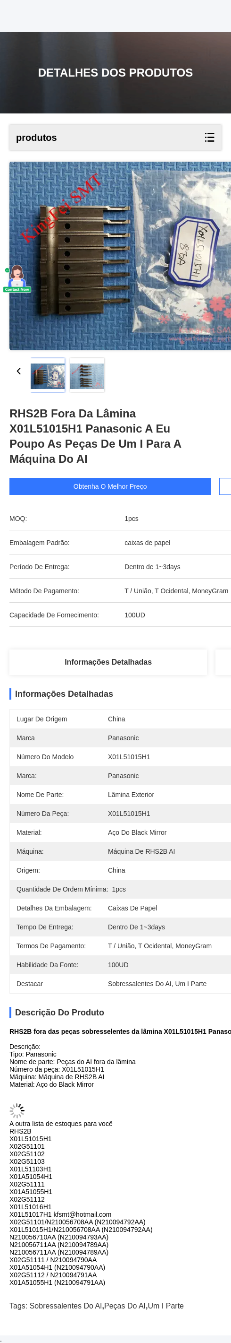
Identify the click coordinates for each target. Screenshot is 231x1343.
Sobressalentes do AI (66, 1306)
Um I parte (166, 1306)
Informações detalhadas (108, 662)
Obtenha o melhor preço (111, 486)
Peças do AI (125, 1306)
